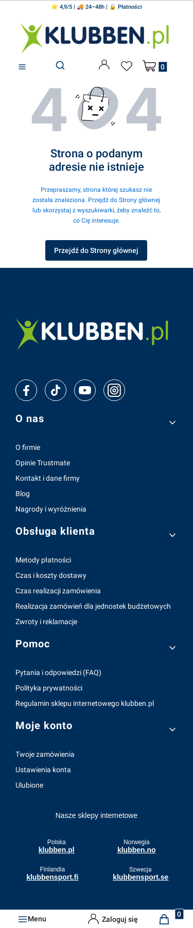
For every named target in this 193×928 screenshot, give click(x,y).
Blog (22, 493)
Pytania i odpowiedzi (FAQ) (58, 672)
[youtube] (85, 390)
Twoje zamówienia (45, 754)
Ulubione (29, 785)
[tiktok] (56, 390)
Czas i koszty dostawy (50, 575)
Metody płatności (43, 560)
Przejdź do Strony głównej (96, 250)
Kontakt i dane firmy (47, 478)
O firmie (27, 447)
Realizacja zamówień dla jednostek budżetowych (93, 606)
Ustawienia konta (43, 770)
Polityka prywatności (48, 688)
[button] (22, 67)
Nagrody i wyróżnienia (50, 509)
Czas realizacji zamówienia (58, 591)
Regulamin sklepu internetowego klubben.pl (84, 703)
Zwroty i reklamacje (46, 621)
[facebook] (26, 390)
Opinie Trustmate (42, 463)
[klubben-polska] (96, 333)
